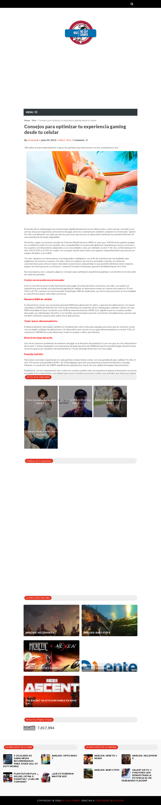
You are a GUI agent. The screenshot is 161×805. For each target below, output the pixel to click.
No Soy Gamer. (71, 800)
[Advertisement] (80, 85)
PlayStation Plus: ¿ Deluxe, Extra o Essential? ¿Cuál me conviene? (26, 777)
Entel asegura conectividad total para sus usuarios (106, 666)
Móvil (62, 140)
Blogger (118, 800)
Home (27, 120)
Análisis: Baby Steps (96, 632)
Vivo (34, 120)
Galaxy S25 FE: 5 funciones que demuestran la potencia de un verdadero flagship (137, 775)
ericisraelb (33, 140)
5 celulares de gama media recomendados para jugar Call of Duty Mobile (20, 761)
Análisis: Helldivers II (39, 632)
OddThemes (102, 800)
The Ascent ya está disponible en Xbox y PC (51, 702)
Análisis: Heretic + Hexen (41, 668)
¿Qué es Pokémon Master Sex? (63, 775)
